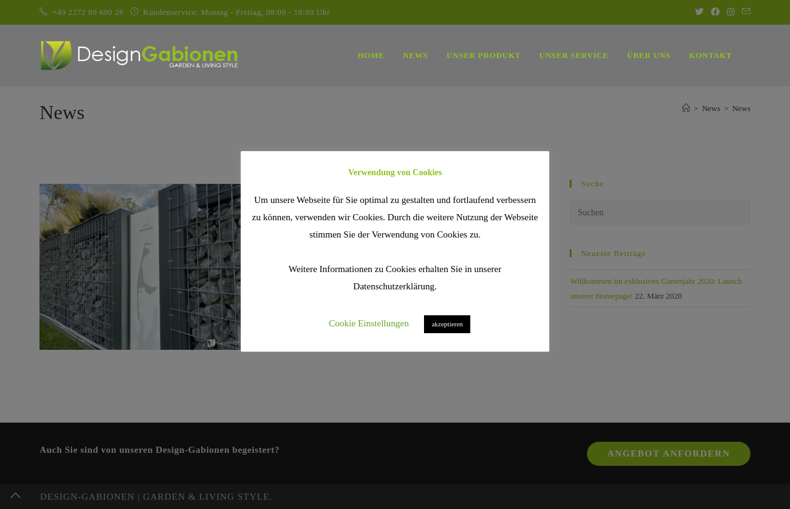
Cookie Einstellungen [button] (369, 323)
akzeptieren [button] (447, 324)
